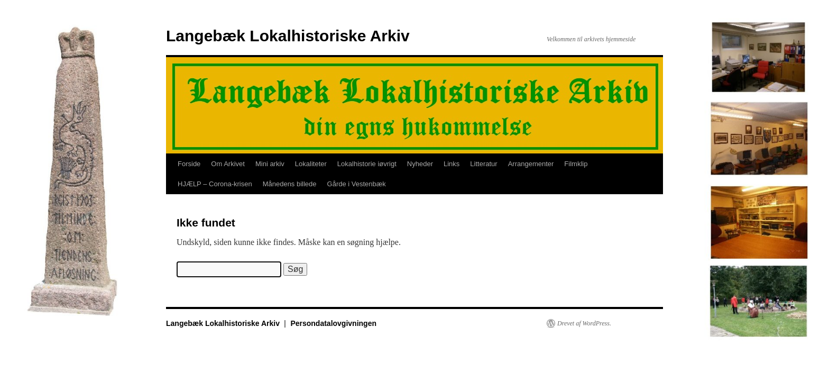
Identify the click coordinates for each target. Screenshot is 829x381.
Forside (189, 164)
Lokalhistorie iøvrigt (367, 164)
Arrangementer (531, 164)
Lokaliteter (311, 164)
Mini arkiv (269, 164)
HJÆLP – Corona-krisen (215, 184)
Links (451, 164)
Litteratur (483, 164)
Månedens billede (290, 184)
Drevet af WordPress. (584, 323)
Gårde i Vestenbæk (356, 184)
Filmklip (575, 164)
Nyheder (420, 164)
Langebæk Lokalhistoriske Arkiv (288, 35)
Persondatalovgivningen (333, 323)
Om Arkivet (228, 164)
